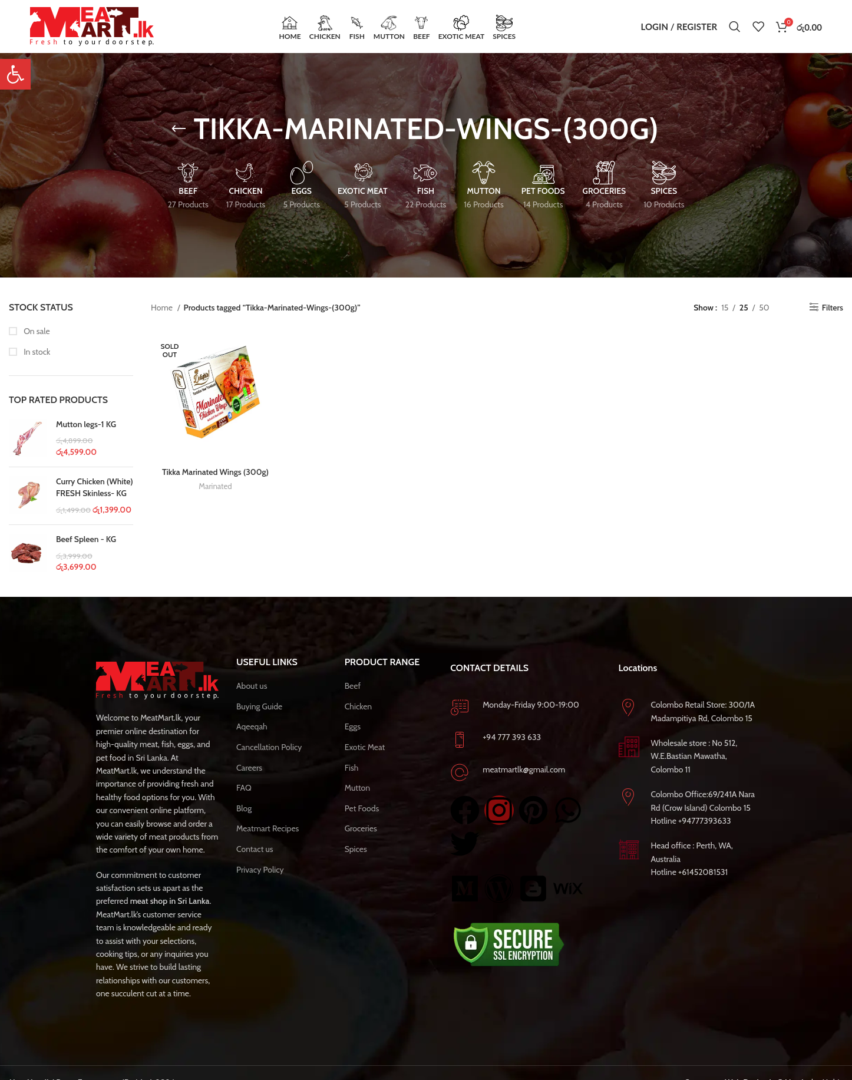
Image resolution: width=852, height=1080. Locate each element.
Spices (356, 849)
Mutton (357, 787)
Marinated (215, 486)
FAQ (244, 787)
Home (162, 307)
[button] (15, 74)
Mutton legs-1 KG (86, 424)
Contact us (254, 849)
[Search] (735, 26)
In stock (36, 351)
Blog (244, 808)
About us (251, 686)
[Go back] (178, 129)
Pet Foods (362, 808)
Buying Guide (259, 706)
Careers (249, 767)
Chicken (358, 706)
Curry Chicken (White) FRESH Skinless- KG (94, 487)
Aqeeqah (252, 726)
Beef (353, 686)
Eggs (353, 726)
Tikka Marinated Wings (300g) (215, 472)
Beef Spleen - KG (86, 539)
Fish (352, 767)
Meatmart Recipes (267, 828)
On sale (36, 331)
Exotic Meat (365, 747)
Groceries (361, 828)
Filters (832, 307)
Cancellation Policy (269, 747)
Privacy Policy (260, 869)
